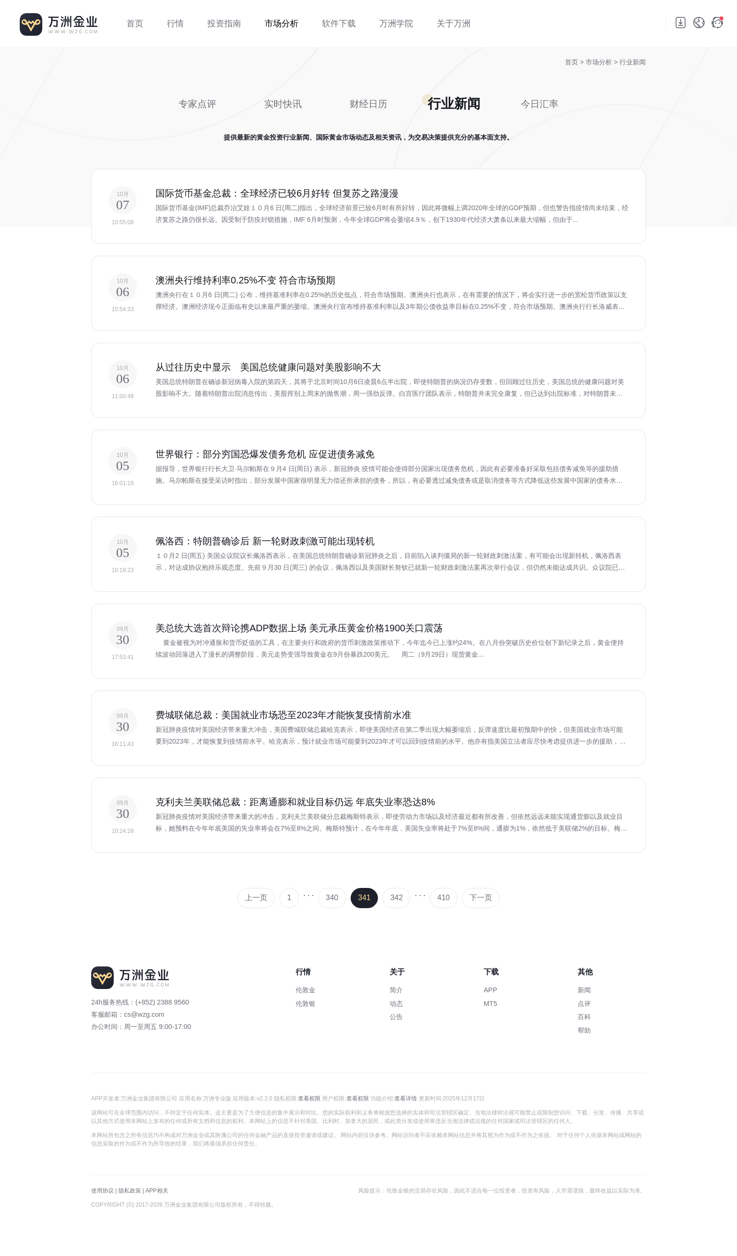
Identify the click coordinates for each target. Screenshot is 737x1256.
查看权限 (309, 1098)
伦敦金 (305, 990)
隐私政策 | (131, 1190)
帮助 (584, 1030)
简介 (396, 990)
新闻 (584, 990)
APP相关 (157, 1190)
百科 (584, 1016)
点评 (584, 1003)
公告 (396, 1016)
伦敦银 (305, 1003)
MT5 (490, 1003)
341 (364, 898)
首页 (571, 62)
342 (396, 898)
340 (332, 898)
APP (490, 990)
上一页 (256, 898)
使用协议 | (104, 1190)
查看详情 (405, 1098)
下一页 (481, 898)
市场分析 (600, 62)
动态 (396, 1003)
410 (443, 898)
